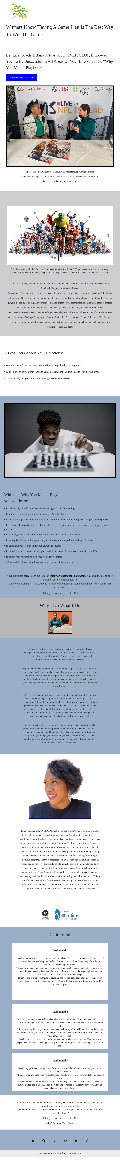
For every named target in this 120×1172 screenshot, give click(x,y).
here (72, 579)
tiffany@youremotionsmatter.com (67, 575)
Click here (15, 269)
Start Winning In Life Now (21, 77)
